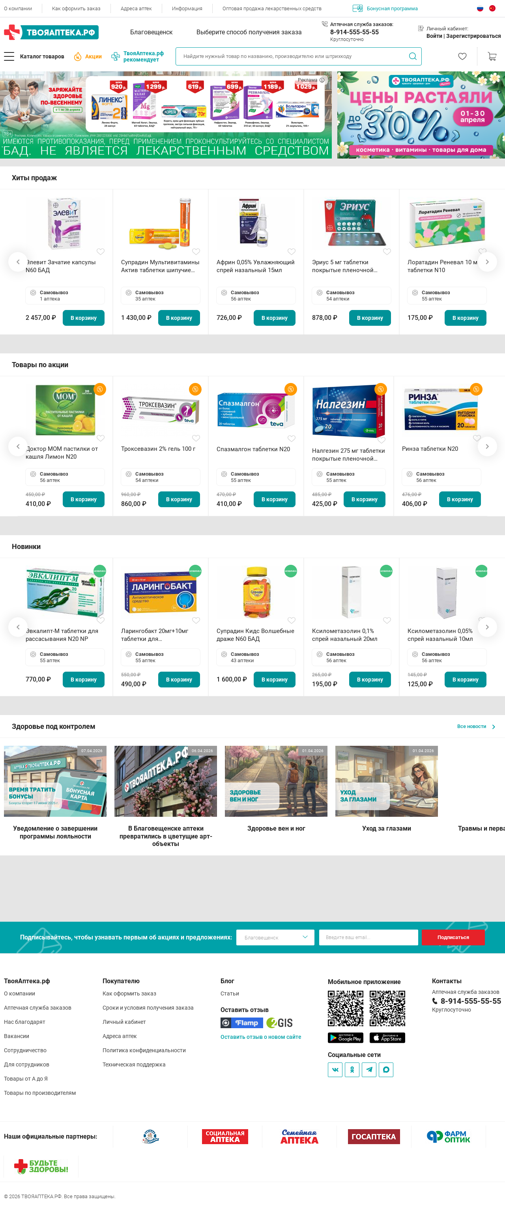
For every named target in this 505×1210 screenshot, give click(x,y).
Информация (187, 8)
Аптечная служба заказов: (361, 24)
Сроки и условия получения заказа (148, 1008)
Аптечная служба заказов (37, 1008)
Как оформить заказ (76, 8)
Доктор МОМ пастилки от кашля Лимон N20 (62, 452)
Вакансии (16, 1036)
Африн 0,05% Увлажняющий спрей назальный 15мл (256, 266)
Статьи (230, 993)
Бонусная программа (385, 8)
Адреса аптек (136, 8)
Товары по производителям (40, 1093)
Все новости (476, 726)
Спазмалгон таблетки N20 (253, 449)
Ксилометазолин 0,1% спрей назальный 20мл (345, 634)
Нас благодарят (24, 1022)
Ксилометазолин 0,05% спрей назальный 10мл (440, 634)
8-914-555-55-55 (354, 32)
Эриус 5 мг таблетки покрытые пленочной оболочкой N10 (343, 266)
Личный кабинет (124, 1022)
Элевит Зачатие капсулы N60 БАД (61, 266)
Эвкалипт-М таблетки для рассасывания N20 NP (62, 634)
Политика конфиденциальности (144, 1050)
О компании (18, 8)
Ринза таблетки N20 (430, 448)
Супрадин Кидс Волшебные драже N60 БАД (255, 634)
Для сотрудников (26, 1064)
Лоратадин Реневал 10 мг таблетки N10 (444, 266)
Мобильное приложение (364, 982)
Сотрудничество (25, 1050)
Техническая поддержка (134, 1064)
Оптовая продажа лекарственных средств (272, 8)
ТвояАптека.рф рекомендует (137, 56)
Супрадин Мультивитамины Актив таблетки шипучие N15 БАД (160, 266)
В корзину (84, 318)
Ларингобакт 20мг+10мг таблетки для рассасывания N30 (154, 635)
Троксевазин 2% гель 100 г (158, 448)
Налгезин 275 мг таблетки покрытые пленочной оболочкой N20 (348, 455)
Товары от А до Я (26, 1079)
